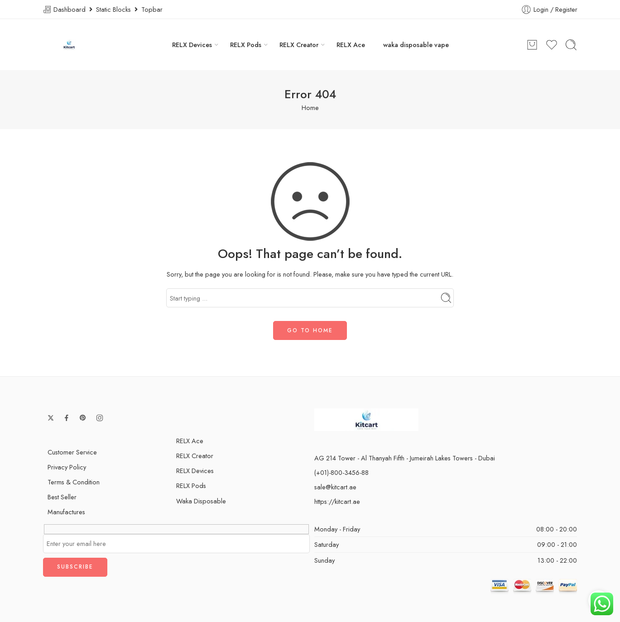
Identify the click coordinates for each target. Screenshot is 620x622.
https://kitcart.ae (337, 501)
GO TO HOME (310, 330)
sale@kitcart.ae (335, 487)
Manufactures (66, 512)
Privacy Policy (67, 467)
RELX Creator (298, 44)
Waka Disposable (201, 501)
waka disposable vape (416, 44)
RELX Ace (350, 44)
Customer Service (72, 452)
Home (310, 107)
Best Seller (62, 497)
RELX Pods (245, 44)
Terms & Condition (74, 482)
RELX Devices (192, 44)
